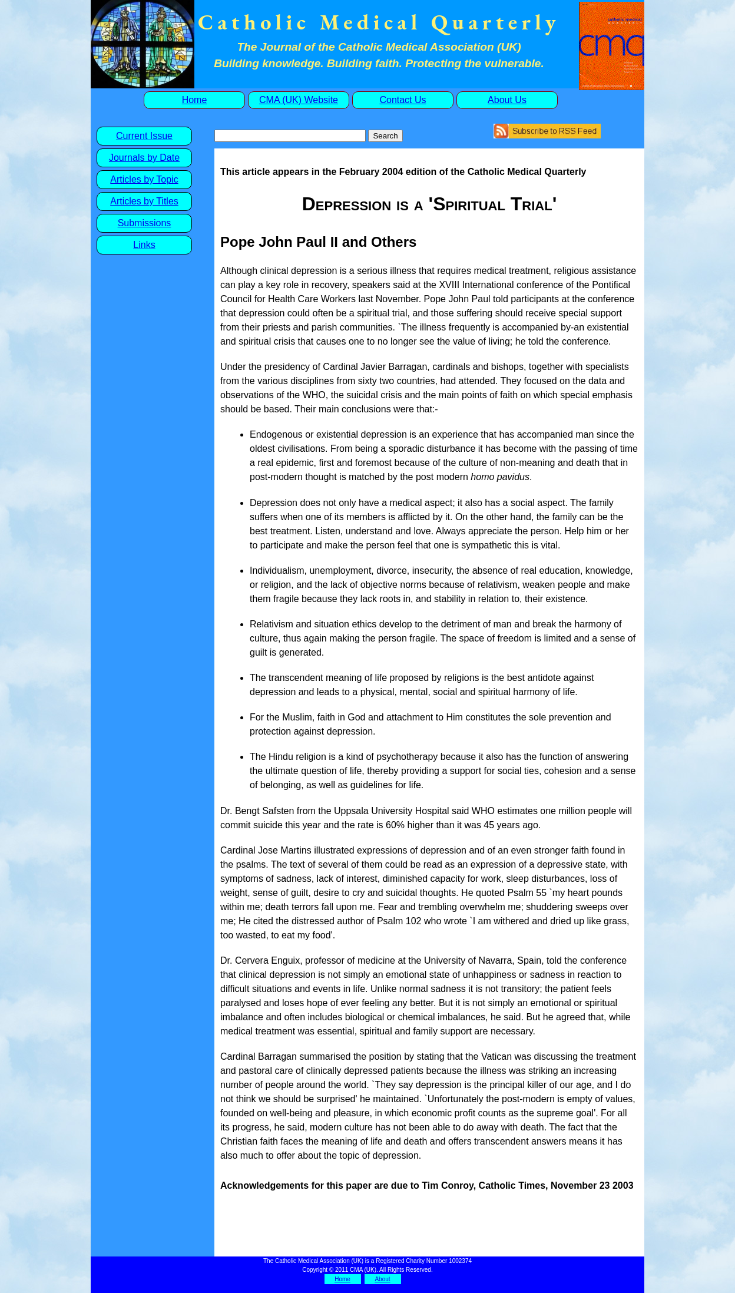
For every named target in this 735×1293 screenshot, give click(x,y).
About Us (507, 100)
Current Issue (144, 136)
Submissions (144, 223)
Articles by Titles (144, 201)
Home (194, 100)
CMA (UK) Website (298, 100)
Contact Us (402, 100)
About (382, 1279)
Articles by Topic (144, 179)
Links (144, 245)
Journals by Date (144, 158)
